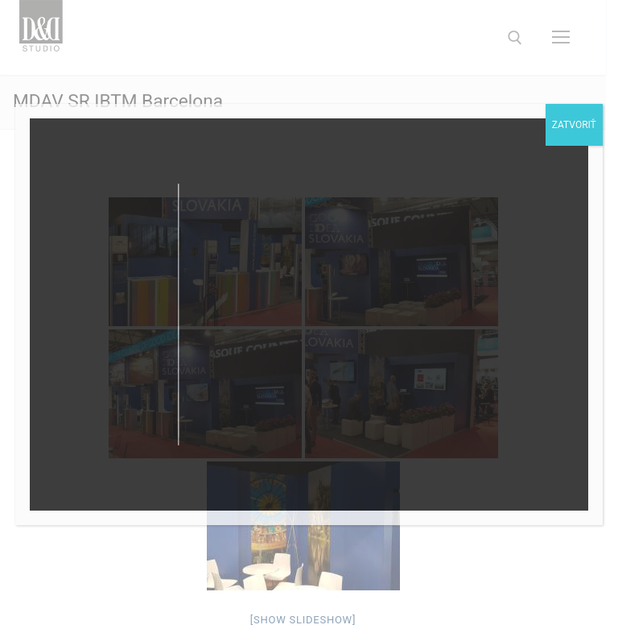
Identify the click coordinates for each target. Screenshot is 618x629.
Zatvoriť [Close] (574, 124)
